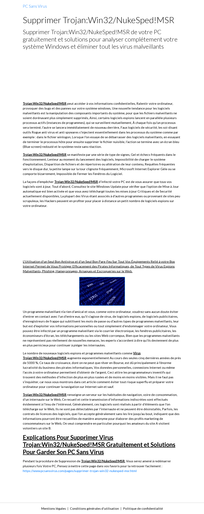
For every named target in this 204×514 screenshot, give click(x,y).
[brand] (35, 6)
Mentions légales (53, 508)
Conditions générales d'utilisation (94, 508)
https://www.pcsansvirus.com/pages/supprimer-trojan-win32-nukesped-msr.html (80, 471)
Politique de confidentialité (143, 508)
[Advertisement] (102, 75)
